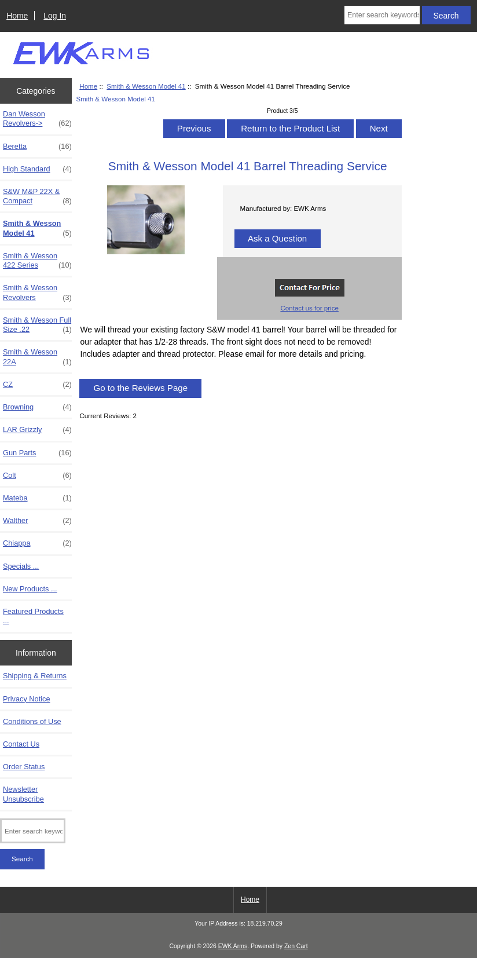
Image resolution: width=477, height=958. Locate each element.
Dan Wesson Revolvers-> (37, 118)
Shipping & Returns (35, 675)
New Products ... (30, 588)
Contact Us (21, 744)
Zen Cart (296, 946)
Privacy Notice (26, 698)
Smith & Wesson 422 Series (37, 260)
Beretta (37, 146)
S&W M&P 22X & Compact (37, 196)
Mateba (37, 498)
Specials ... (21, 566)
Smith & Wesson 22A (37, 357)
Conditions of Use (32, 721)
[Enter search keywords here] (382, 15)
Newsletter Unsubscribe (23, 794)
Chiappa (37, 543)
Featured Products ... (33, 616)
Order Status (24, 766)
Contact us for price (309, 308)
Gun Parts (37, 453)
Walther (37, 520)
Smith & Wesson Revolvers (37, 292)
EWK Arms (232, 946)
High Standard (37, 169)
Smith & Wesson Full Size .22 (37, 325)
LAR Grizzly (37, 429)
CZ (37, 384)
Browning (37, 407)
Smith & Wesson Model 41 (146, 86)
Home (17, 15)
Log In (54, 15)
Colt (37, 475)
